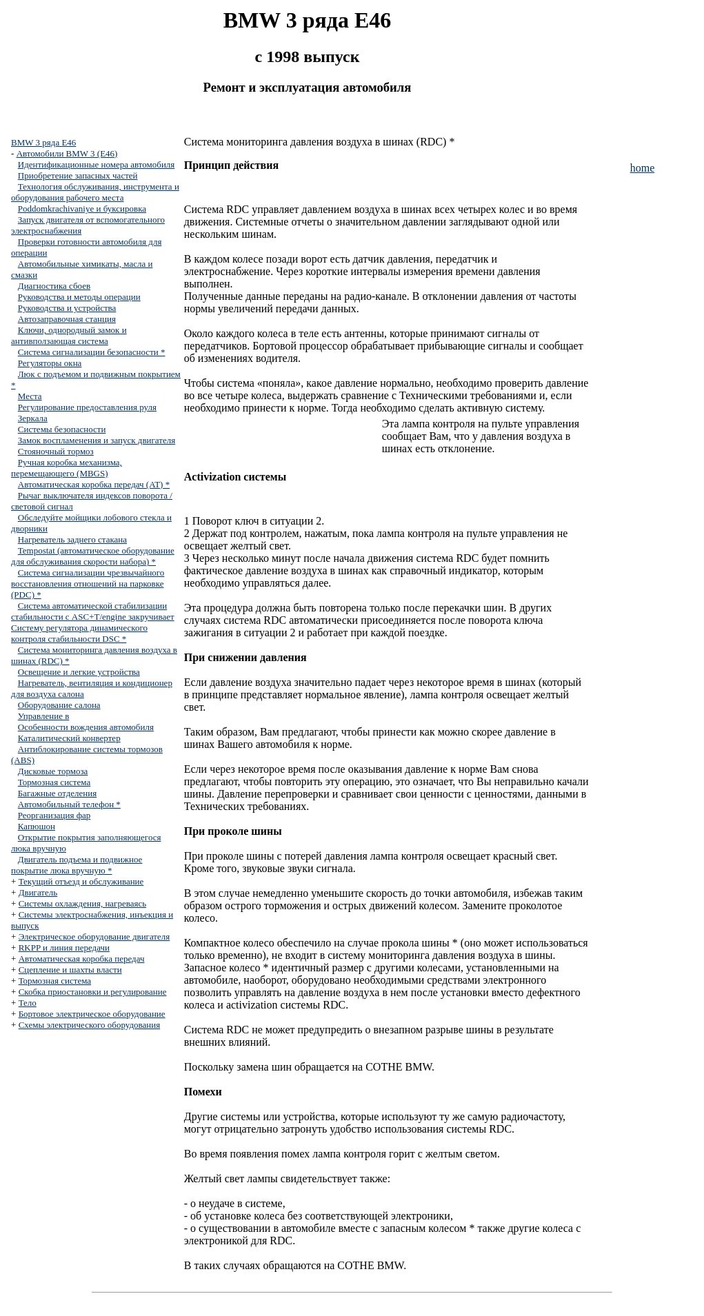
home (642, 168)
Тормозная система (54, 782)
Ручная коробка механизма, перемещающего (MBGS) (66, 467)
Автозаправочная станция (67, 319)
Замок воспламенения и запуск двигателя (96, 440)
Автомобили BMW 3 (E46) (67, 153)
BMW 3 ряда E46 (43, 142)
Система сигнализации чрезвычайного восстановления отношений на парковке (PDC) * (87, 583)
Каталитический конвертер (69, 738)
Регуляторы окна (50, 363)
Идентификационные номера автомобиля (96, 164)
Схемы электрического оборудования (90, 1025)
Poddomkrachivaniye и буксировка (82, 208)
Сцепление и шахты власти (70, 969)
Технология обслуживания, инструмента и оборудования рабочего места (95, 192)
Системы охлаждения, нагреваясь (83, 903)
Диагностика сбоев (54, 286)
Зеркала (33, 418)
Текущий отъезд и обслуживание (81, 881)
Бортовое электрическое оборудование (92, 1014)
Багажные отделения (57, 793)
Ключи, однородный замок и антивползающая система (69, 335)
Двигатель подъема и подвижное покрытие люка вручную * (76, 864)
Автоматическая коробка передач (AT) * (94, 484)
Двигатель (38, 892)
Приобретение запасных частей (78, 175)
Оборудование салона (59, 705)
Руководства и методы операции (79, 297)
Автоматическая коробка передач (82, 958)
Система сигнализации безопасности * (91, 352)
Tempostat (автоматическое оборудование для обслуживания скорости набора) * (92, 556)
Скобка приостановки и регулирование (93, 991)
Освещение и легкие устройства (79, 672)
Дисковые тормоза (53, 771)
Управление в (44, 716)
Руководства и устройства (67, 308)
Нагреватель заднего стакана (72, 539)
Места (30, 396)
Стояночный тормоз (56, 451)
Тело (28, 1003)
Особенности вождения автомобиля (86, 727)
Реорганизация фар (54, 815)
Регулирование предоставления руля (87, 407)
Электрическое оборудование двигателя (94, 936)
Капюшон (36, 826)
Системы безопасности (62, 429)
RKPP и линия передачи (64, 947)
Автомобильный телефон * (69, 804)
